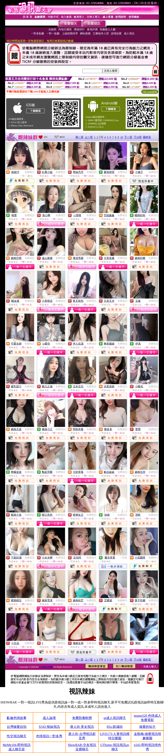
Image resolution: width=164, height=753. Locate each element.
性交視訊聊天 (16, 736)
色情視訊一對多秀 (49, 736)
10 (121, 137)
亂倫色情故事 (16, 718)
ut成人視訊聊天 (115, 718)
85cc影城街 (115, 726)
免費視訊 (60, 172)
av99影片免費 (46, 667)
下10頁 (138, 137)
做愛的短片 (147, 726)
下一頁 (128, 137)
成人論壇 (49, 718)
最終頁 (147, 137)
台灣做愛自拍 (16, 726)
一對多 (123, 557)
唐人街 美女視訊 (82, 726)
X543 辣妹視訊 (49, 726)
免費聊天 (29, 172)
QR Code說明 (150, 91)
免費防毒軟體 (82, 718)
